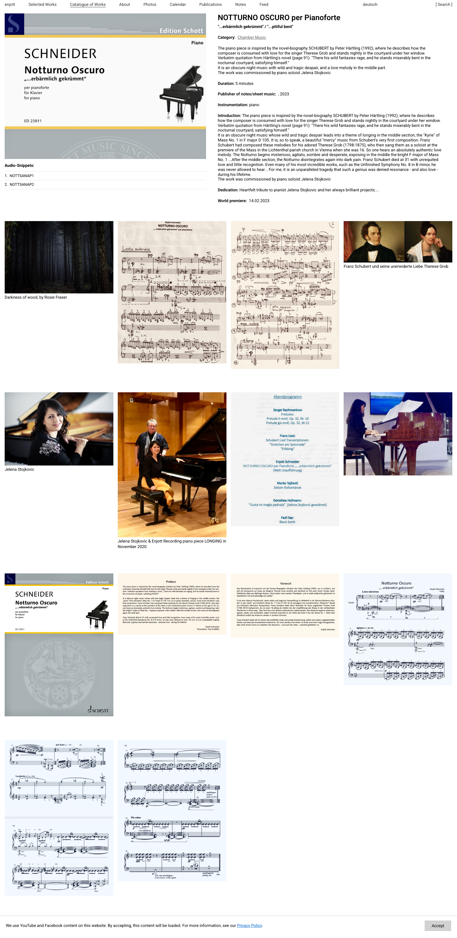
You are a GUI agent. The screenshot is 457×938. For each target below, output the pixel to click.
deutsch (370, 4)
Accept (438, 925)
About (124, 4)
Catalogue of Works (88, 4)
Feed (264, 4)
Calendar (178, 4)
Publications (210, 4)
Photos (149, 4)
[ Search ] (444, 4)
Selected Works (43, 4)
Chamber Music (252, 37)
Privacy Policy (249, 925)
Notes (240, 4)
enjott (10, 4)
